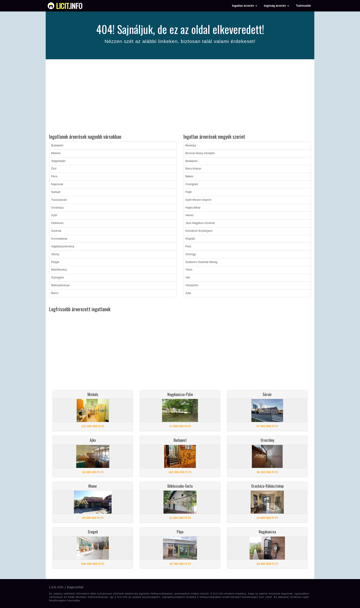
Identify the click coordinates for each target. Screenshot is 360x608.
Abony (55, 254)
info (69, 5)
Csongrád (192, 184)
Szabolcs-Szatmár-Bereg (201, 262)
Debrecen (57, 223)
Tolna (189, 269)
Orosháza (57, 207)
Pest (188, 246)
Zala (188, 293)
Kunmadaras (59, 238)
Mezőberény (59, 269)
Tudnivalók (303, 5)
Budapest (57, 145)
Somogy (191, 254)
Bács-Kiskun (193, 168)
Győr (54, 215)
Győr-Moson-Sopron (198, 199)
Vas (188, 277)
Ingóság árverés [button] (276, 5)
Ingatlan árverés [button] (244, 5)
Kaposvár (57, 184)
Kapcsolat (75, 587)
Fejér (189, 192)
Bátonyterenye (60, 285)
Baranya (191, 145)
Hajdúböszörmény (62, 246)
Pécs (54, 176)
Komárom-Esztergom (199, 230)
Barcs (55, 293)
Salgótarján (58, 161)
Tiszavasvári (59, 199)
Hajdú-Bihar (193, 207)
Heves (190, 215)
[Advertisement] (180, 97)
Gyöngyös (57, 277)
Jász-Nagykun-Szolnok (200, 223)
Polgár (55, 262)
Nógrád (190, 238)
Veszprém (192, 285)
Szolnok (56, 230)
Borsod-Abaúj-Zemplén (200, 153)
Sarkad (55, 192)
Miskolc (56, 153)
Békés (190, 176)
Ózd (53, 168)
